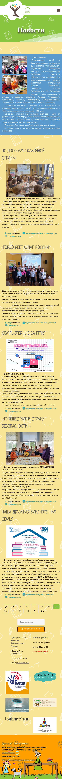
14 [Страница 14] (56, 606)
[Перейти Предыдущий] (14, 606)
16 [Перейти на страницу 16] (13, 611)
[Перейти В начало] (6, 606)
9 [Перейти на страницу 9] (20, 606)
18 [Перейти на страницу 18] (27, 611)
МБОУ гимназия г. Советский (31, 210)
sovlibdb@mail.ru (22, 663)
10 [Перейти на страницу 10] (27, 606)
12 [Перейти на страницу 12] (42, 606)
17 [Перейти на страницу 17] (20, 611)
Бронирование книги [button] (31, 629)
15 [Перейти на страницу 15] (5, 611)
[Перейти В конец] (42, 611)
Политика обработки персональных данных (18, 760)
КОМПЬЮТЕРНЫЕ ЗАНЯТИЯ (24, 333)
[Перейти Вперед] (35, 611)
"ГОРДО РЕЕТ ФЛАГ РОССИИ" (26, 247)
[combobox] (31, 622)
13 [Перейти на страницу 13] (49, 606)
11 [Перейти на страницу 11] (34, 606)
